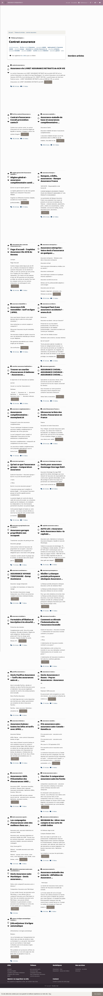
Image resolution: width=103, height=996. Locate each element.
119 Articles (45, 403)
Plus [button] (50, 994)
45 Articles (15, 650)
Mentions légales (11, 979)
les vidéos (24, 55)
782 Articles (15, 138)
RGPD (8, 984)
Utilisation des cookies (13, 982)
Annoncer (77, 979)
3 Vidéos (52, 919)
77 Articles (15, 568)
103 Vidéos (55, 145)
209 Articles (45, 217)
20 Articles (15, 812)
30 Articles (15, 768)
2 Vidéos (53, 868)
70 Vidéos (24, 352)
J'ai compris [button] (97, 994)
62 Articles (15, 608)
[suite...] (48, 82)
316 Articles (15, 207)
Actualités (74, 3)
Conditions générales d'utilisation (16, 980)
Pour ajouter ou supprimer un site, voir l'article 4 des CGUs (22, 989)
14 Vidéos (54, 403)
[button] (91, 3)
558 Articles (45, 145)
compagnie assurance (35, 980)
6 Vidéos (23, 568)
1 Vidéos (23, 812)
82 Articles (45, 490)
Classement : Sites (57, 977)
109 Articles (45, 445)
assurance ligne (34, 979)
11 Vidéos (23, 650)
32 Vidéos (55, 217)
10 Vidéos (24, 207)
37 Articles (45, 708)
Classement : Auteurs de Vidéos (61, 979)
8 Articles (44, 919)
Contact (9, 977)
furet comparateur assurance (37, 982)
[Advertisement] (51, 18)
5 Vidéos (23, 290)
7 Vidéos (23, 608)
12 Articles (45, 868)
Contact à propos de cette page (61, 989)
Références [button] (82, 3)
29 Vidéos (54, 490)
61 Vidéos (24, 86)
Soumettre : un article (81, 977)
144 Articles (15, 352)
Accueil (68, 3)
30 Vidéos (24, 138)
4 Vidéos (54, 445)
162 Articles (15, 290)
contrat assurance (35, 984)
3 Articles (14, 969)
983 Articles (15, 86)
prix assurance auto (35, 977)
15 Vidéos (24, 768)
